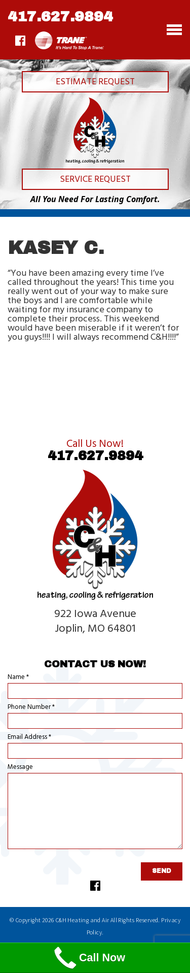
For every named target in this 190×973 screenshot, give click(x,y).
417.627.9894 (60, 17)
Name (18, 677)
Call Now (88, 958)
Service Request (95, 179)
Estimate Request (95, 82)
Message (20, 767)
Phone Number (31, 707)
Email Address (29, 737)
